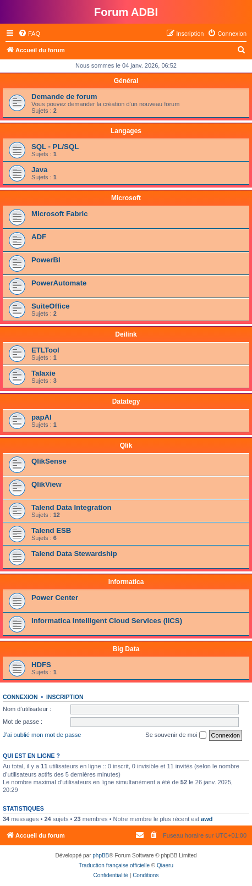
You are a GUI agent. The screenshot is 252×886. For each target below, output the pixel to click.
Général (126, 81)
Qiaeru (165, 865)
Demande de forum (64, 96)
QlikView (46, 484)
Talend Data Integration (71, 507)
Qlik (126, 445)
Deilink (125, 334)
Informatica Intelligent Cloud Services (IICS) (106, 621)
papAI (41, 417)
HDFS (41, 665)
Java (39, 170)
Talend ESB (51, 530)
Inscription (65, 697)
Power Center (54, 597)
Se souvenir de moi (175, 735)
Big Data (126, 649)
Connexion (20, 697)
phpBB (100, 855)
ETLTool (45, 350)
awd (206, 819)
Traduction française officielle (114, 865)
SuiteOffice (50, 306)
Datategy (126, 401)
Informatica (126, 582)
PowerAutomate (58, 283)
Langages (126, 131)
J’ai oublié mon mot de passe (42, 734)
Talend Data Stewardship (74, 553)
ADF (38, 237)
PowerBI (46, 260)
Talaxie (43, 373)
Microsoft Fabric (59, 214)
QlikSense (49, 461)
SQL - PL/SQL (55, 146)
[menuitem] (29, 33)
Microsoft (126, 198)
